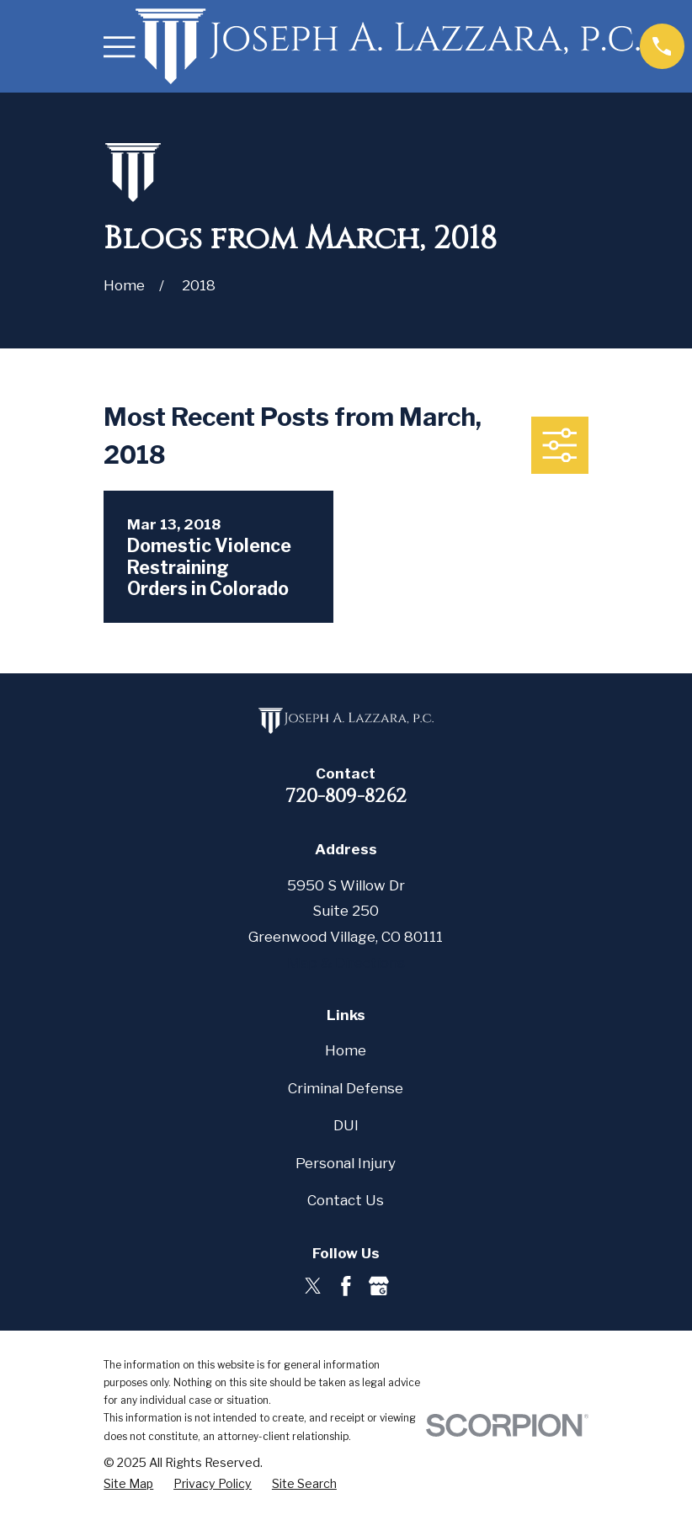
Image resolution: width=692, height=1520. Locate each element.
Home (345, 1050)
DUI (346, 1125)
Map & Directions (346, 962)
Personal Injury (345, 1163)
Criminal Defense (345, 1088)
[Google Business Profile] (379, 1286)
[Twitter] (313, 1286)
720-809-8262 (346, 796)
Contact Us (345, 1200)
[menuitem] (128, 1484)
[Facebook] (346, 1286)
